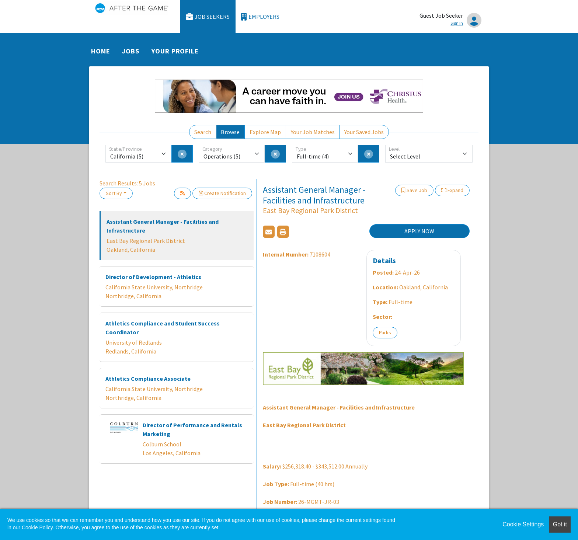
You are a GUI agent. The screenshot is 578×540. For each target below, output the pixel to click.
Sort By (114, 193)
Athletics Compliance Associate (148, 378)
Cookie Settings (523, 524)
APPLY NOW (419, 231)
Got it (560, 524)
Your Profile (175, 51)
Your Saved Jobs (364, 132)
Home (100, 51)
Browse (230, 132)
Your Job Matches (313, 132)
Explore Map (265, 132)
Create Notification (222, 193)
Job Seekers (208, 16)
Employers (260, 16)
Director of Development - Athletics (153, 277)
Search (202, 132)
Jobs (130, 51)
